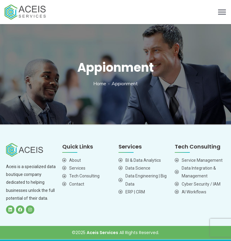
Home (99, 83)
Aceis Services (102, 233)
